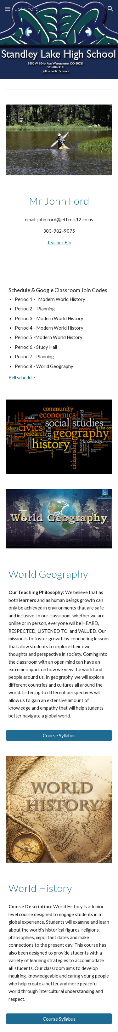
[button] (7, 8)
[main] (59, 200)
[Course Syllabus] (59, 735)
